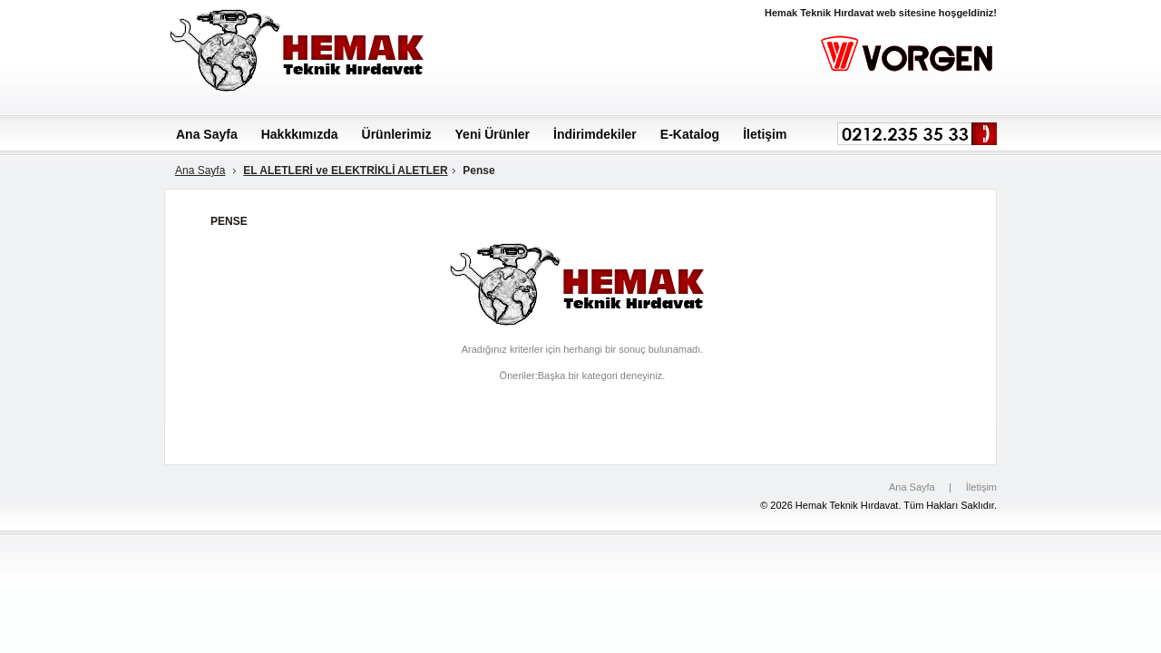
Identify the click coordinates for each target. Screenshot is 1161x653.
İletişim (981, 487)
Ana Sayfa (200, 170)
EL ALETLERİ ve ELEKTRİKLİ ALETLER (345, 170)
